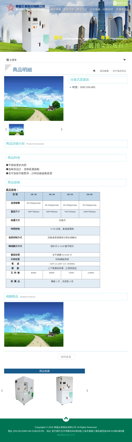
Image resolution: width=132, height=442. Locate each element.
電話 (10, 431)
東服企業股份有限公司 (26, 7)
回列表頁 (66, 356)
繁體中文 (122, 3)
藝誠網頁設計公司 (66, 435)
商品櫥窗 (104, 71)
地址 (48, 431)
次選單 (66, 60)
